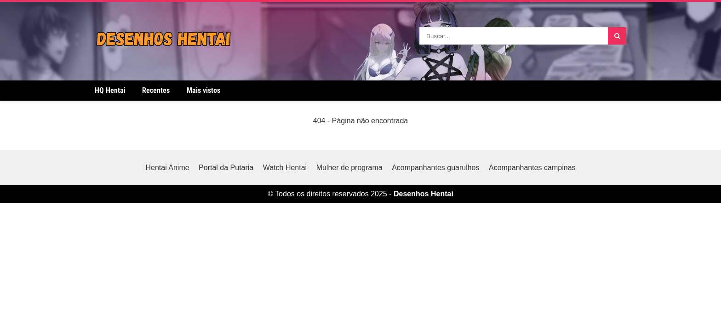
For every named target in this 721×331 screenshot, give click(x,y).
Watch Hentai (285, 167)
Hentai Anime (167, 167)
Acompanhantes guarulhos (435, 167)
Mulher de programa (349, 167)
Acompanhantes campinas (532, 167)
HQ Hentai (110, 90)
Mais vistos (203, 90)
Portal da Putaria (226, 167)
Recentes (156, 90)
